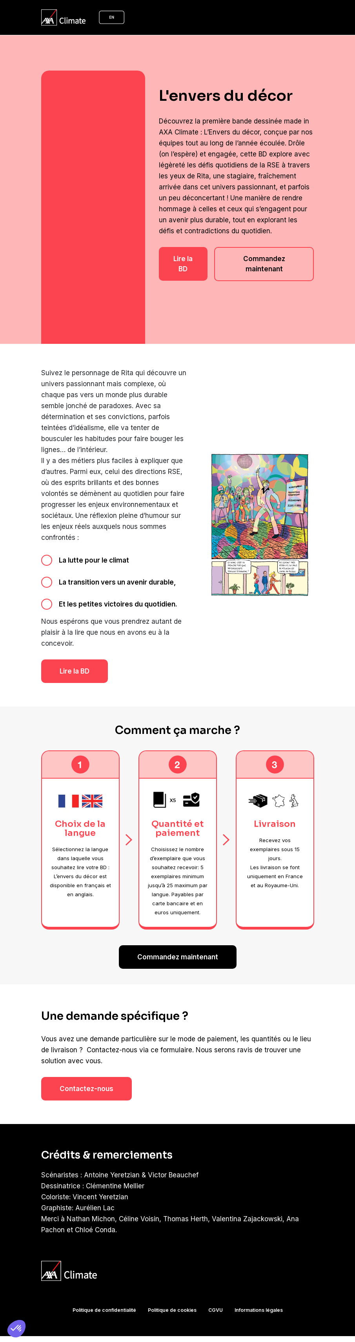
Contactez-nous (86, 1078)
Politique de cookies (172, 1299)
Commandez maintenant (264, 259)
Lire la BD (183, 259)
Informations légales (257, 1299)
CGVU (215, 1299)
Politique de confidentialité (105, 1299)
